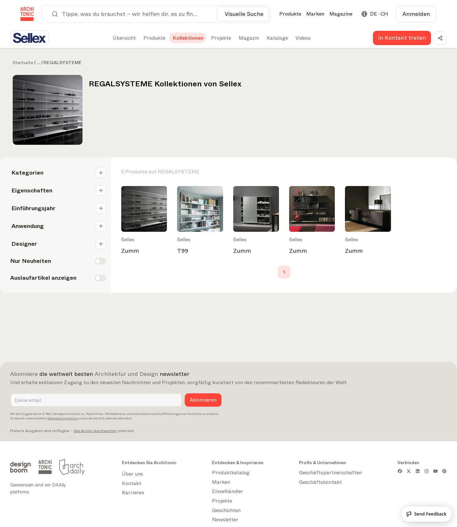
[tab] (123, 38)
